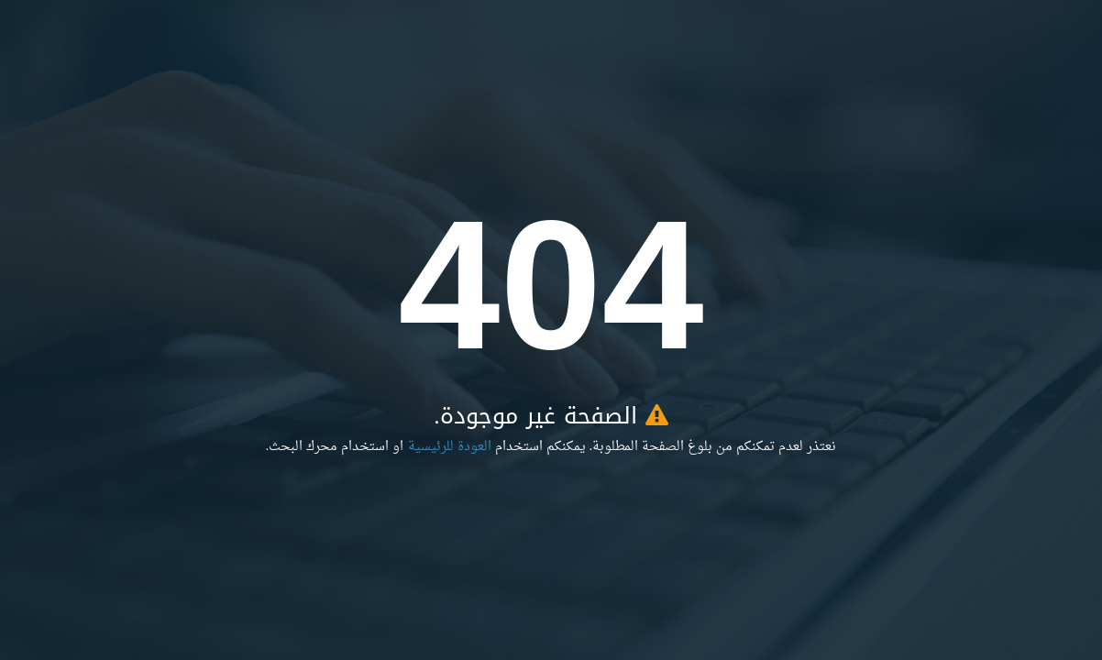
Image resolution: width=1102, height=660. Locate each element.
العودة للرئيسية (449, 446)
